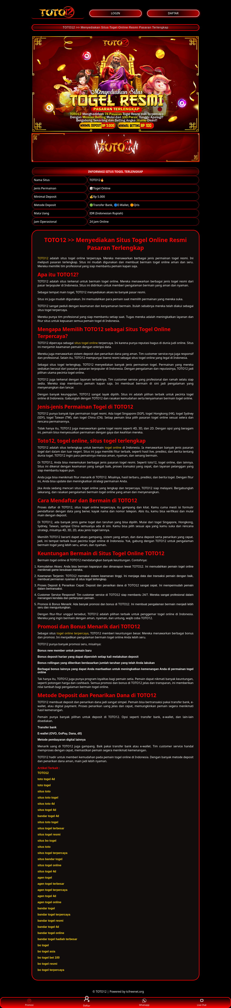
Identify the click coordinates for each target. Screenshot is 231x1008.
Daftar (86, 1002)
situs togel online (86, 343)
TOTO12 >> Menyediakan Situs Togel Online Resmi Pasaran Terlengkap (115, 27)
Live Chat (201, 1003)
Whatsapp (144, 1003)
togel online (113, 448)
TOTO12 (43, 258)
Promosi (29, 1003)
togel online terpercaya (73, 633)
